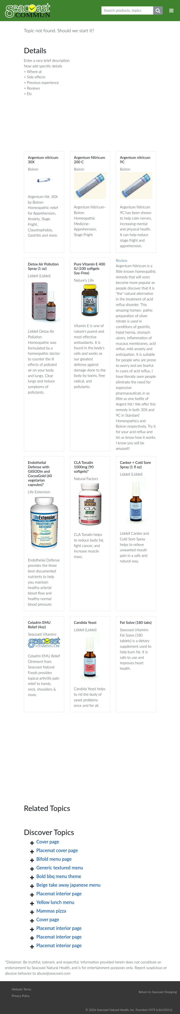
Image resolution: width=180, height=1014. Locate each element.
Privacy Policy (21, 995)
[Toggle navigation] (171, 10)
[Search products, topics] (127, 10)
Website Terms (21, 989)
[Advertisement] (90, 752)
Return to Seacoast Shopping (158, 992)
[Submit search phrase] (158, 10)
